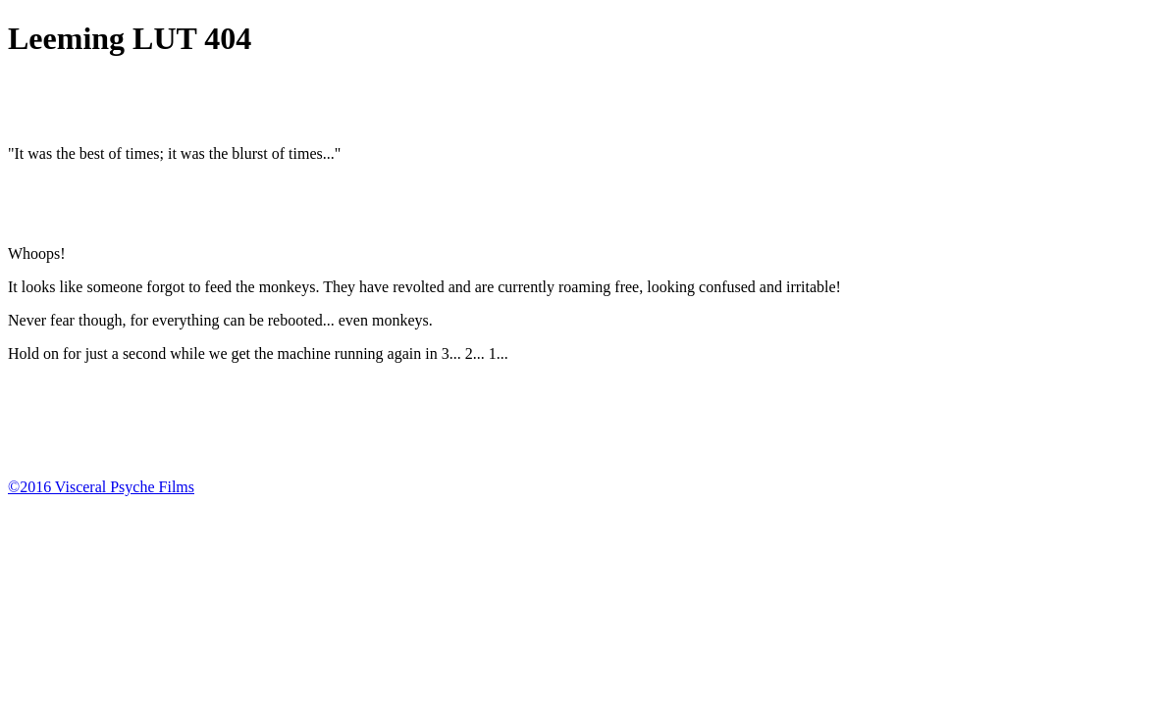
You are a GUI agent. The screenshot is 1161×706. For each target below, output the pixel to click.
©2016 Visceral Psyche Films (101, 487)
